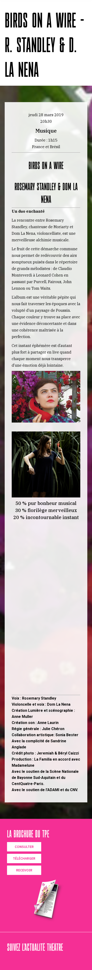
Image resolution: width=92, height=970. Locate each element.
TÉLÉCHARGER (24, 858)
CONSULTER (24, 847)
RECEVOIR (24, 870)
